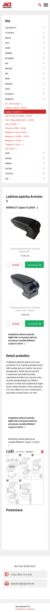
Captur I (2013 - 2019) (15, 107)
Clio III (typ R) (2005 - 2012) (18, 115)
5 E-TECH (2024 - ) (14, 103)
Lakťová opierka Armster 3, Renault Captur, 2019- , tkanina (25, 309)
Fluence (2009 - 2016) (15, 127)
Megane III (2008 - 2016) (17, 136)
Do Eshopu (34, 264)
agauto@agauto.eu (19, 583)
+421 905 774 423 (18, 574)
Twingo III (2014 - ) (14, 144)
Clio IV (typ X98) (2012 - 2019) (19, 119)
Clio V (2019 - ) (12, 123)
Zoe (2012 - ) (11, 148)
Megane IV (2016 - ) (14, 140)
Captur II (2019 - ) (13, 111)
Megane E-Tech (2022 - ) (17, 132)
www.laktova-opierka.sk (25, 609)
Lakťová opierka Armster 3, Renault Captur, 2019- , (25, 250)
